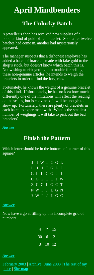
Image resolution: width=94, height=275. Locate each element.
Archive (35, 264)
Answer (9, 127)
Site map (21, 268)
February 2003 (14, 264)
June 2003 (52, 264)
